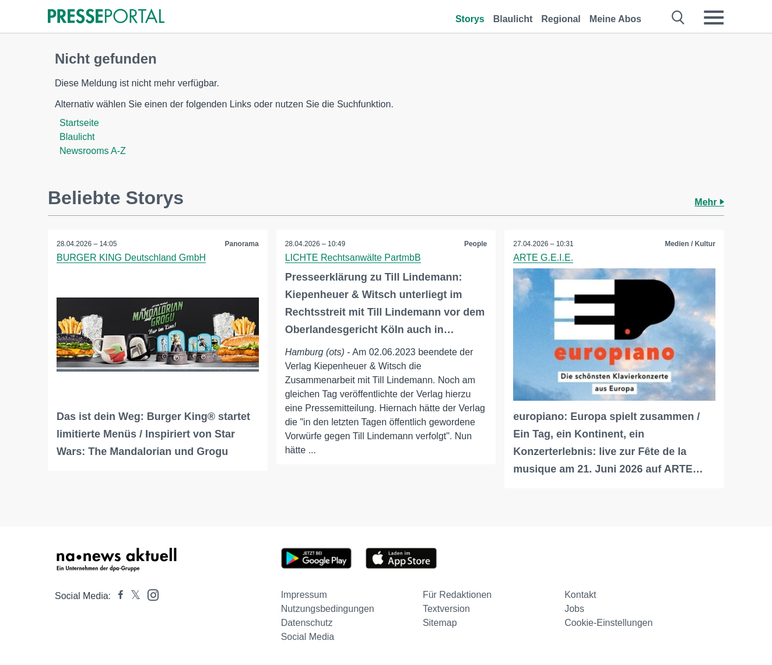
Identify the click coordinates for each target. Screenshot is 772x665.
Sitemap (440, 623)
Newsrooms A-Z (92, 151)
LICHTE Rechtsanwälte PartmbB (353, 257)
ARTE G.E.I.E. (543, 257)
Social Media (308, 637)
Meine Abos (615, 19)
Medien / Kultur (690, 244)
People (475, 244)
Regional (561, 19)
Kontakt (580, 595)
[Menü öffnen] (713, 17)
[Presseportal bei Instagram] (150, 594)
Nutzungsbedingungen (327, 609)
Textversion (446, 609)
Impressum (304, 595)
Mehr (709, 202)
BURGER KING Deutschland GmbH (131, 257)
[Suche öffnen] (678, 17)
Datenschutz (307, 623)
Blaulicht (513, 19)
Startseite (79, 123)
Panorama (242, 244)
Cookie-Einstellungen (608, 623)
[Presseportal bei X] (132, 596)
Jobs (574, 609)
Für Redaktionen (457, 595)
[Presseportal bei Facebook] (117, 596)
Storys (470, 19)
